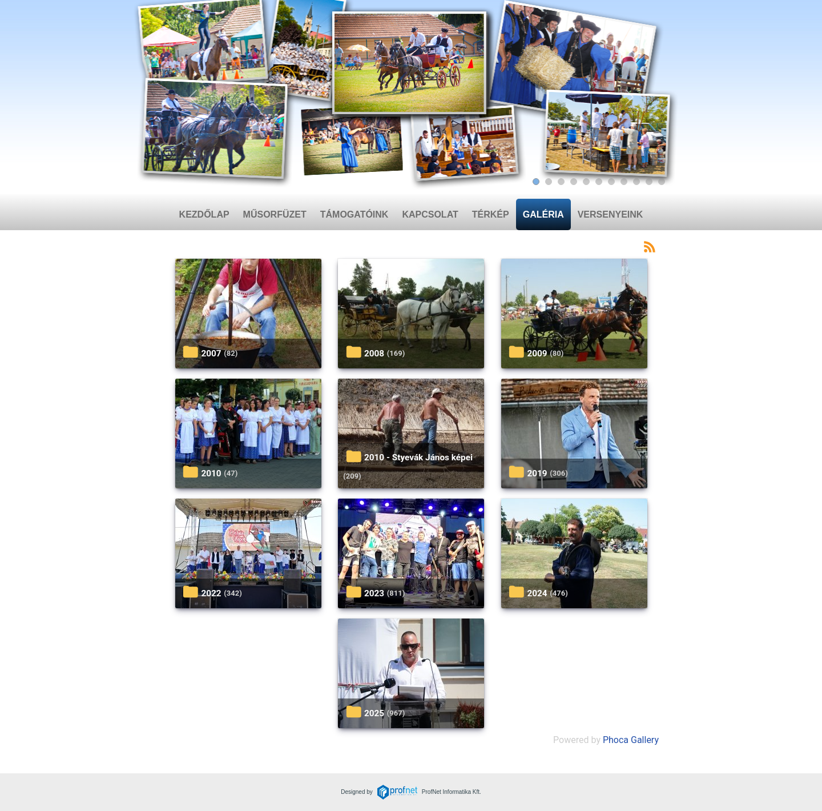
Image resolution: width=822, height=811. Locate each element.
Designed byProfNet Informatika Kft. (411, 792)
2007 (211, 353)
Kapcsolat (430, 214)
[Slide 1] (536, 181)
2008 (374, 353)
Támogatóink (354, 214)
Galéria (543, 214)
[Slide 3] (561, 181)
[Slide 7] (611, 181)
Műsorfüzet (275, 214)
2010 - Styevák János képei (418, 457)
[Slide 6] (598, 181)
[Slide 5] (586, 181)
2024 (537, 593)
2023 (374, 593)
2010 (211, 473)
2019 (537, 473)
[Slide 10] (649, 181)
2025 (374, 713)
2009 (537, 353)
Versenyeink (610, 214)
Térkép (490, 214)
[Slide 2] (548, 181)
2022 (211, 593)
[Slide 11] (661, 181)
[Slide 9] (636, 181)
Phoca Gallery (631, 739)
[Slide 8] (623, 181)
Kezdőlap (204, 214)
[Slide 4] (573, 181)
